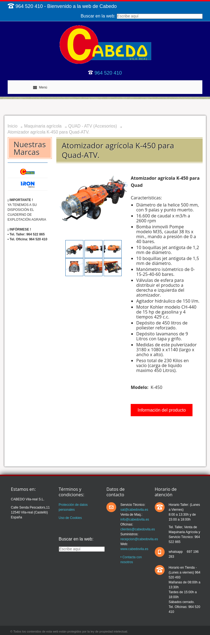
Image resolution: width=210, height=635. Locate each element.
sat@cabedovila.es (134, 510)
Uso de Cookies (70, 518)
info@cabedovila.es (134, 519)
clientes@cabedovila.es (137, 529)
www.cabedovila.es (134, 549)
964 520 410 (108, 73)
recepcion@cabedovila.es (139, 539)
